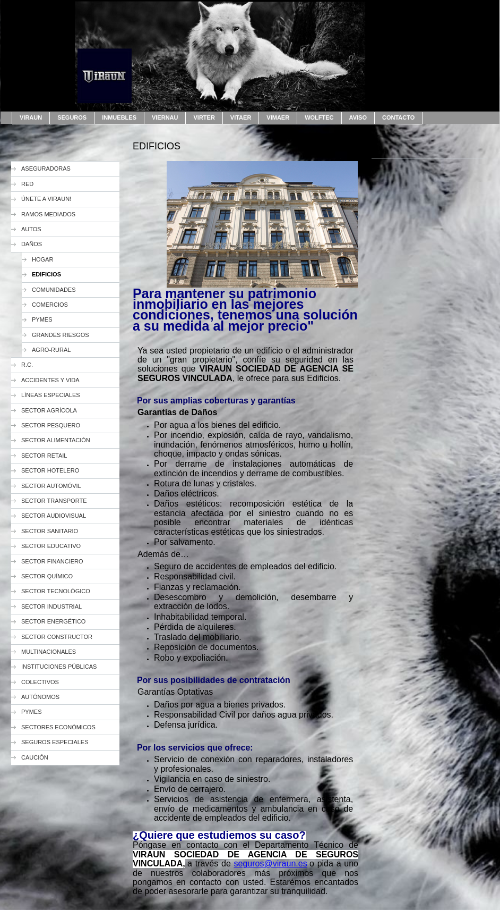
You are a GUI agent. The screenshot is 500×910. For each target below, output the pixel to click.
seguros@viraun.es (270, 863)
